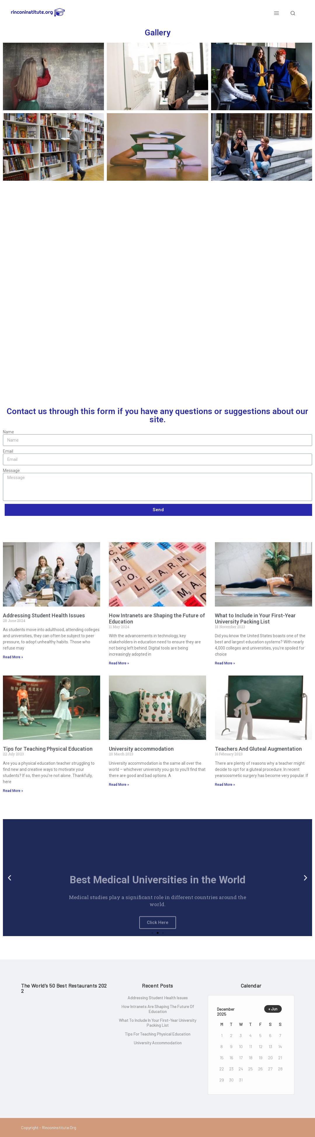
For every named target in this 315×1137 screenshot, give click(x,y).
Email (8, 451)
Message (11, 470)
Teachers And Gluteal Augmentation (258, 749)
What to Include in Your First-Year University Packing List (255, 618)
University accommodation (141, 749)
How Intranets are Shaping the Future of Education (157, 618)
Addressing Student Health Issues (44, 615)
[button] (152, 933)
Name (8, 432)
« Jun (272, 1009)
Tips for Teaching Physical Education (48, 749)
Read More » (13, 657)
